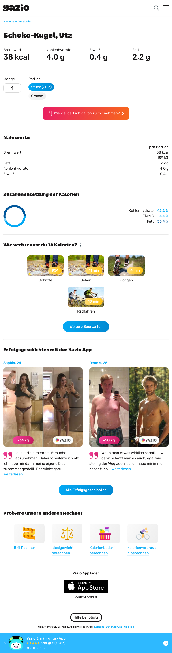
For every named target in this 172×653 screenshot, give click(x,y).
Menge (9, 79)
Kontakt (99, 626)
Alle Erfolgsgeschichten (86, 490)
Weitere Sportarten (86, 326)
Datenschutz (114, 626)
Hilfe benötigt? (86, 617)
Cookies (129, 626)
